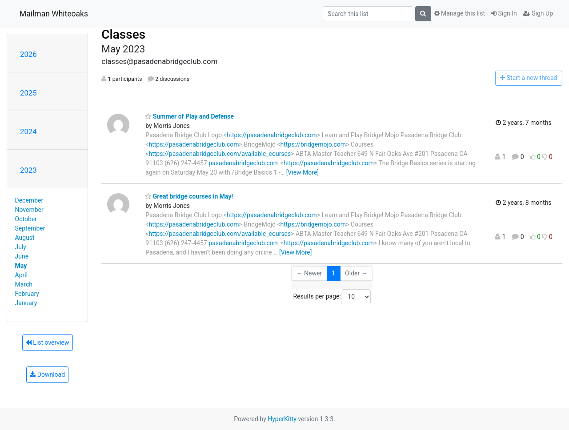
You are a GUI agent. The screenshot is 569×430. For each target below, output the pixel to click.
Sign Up (538, 13)
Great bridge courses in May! (189, 196)
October (26, 219)
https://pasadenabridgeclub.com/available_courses (219, 153)
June (22, 256)
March (24, 284)
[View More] (302, 172)
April (21, 275)
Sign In (504, 13)
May (21, 265)
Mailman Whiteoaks (54, 13)
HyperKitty (282, 418)
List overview (47, 342)
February (27, 293)
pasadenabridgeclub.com (243, 163)
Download (47, 374)
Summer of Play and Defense (189, 116)
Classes (123, 34)
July (20, 247)
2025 (28, 92)
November (29, 209)
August (25, 237)
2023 (28, 170)
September (30, 228)
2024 (28, 131)
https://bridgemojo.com (313, 144)
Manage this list (459, 13)
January (26, 303)
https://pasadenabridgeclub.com (272, 135)
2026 (28, 54)
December (29, 200)
